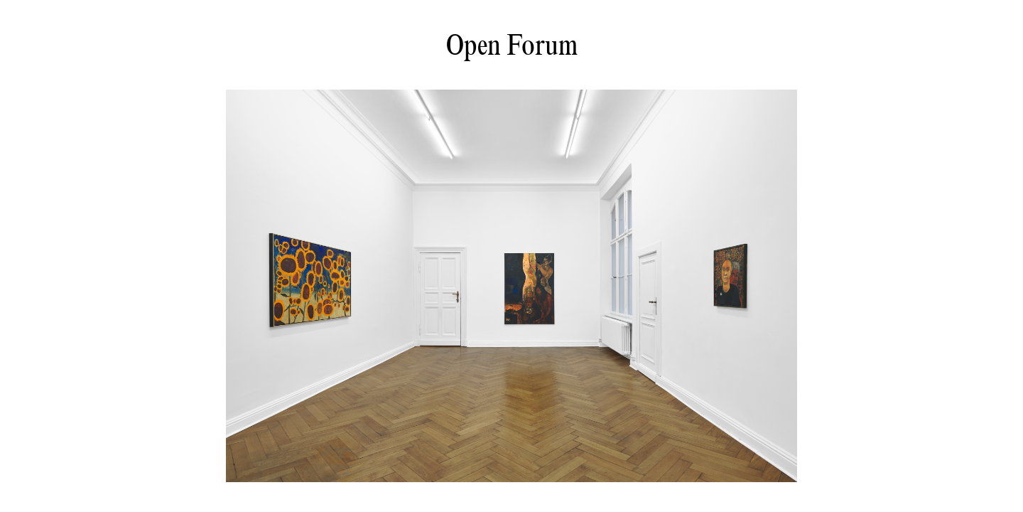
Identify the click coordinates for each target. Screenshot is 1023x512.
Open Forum (512, 45)
